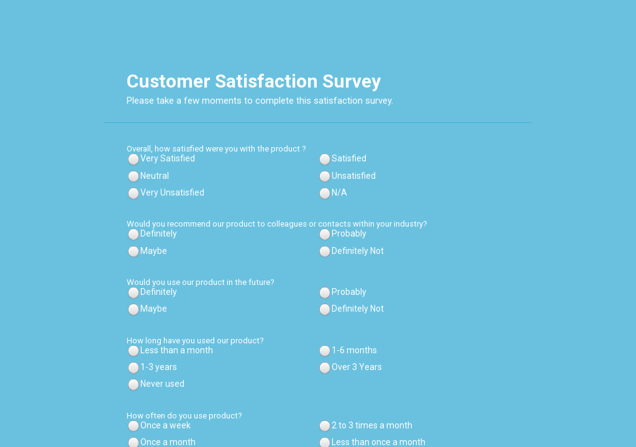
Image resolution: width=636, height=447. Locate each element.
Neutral (154, 176)
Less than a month (176, 350)
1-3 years (158, 367)
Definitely (158, 233)
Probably (349, 233)
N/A (339, 192)
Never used (162, 384)
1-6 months (354, 350)
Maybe (153, 251)
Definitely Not (358, 251)
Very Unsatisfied (172, 192)
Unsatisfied (354, 176)
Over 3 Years (357, 367)
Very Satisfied (167, 158)
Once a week (165, 425)
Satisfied (349, 158)
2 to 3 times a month (372, 425)
